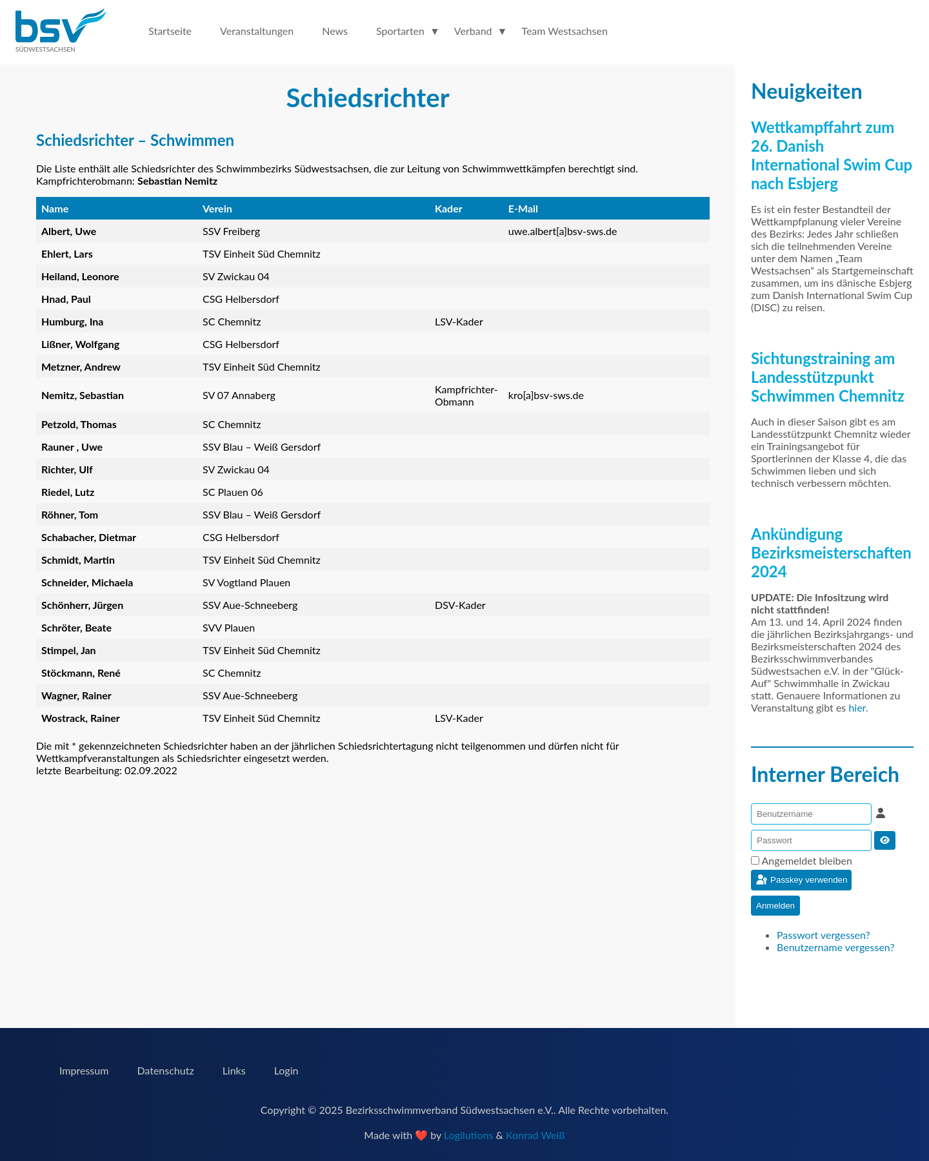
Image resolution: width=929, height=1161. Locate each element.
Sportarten (400, 31)
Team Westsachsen (564, 31)
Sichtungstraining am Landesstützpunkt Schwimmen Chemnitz (827, 377)
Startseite (170, 31)
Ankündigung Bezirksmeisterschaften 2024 (831, 552)
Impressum (83, 1070)
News (335, 31)
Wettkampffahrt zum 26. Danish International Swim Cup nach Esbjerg (831, 155)
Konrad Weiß (535, 1135)
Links (234, 1070)
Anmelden (775, 905)
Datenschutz (165, 1070)
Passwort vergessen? (823, 935)
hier (856, 707)
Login (286, 1070)
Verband (473, 31)
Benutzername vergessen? (836, 947)
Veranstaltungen (257, 31)
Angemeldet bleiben (807, 860)
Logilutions (468, 1135)
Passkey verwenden (801, 880)
